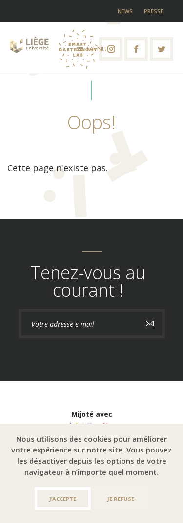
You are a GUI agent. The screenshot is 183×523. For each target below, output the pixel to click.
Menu (92, 48)
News (125, 11)
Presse (153, 11)
